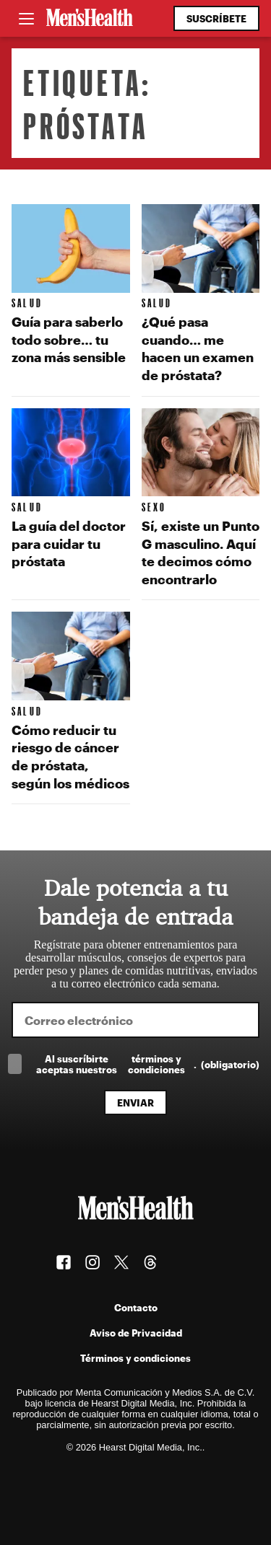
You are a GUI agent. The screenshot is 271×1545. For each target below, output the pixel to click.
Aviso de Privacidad (136, 1332)
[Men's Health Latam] (89, 19)
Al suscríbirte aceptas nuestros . (147, 1064)
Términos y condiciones (135, 1357)
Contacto (136, 1307)
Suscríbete (216, 18)
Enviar (135, 1102)
